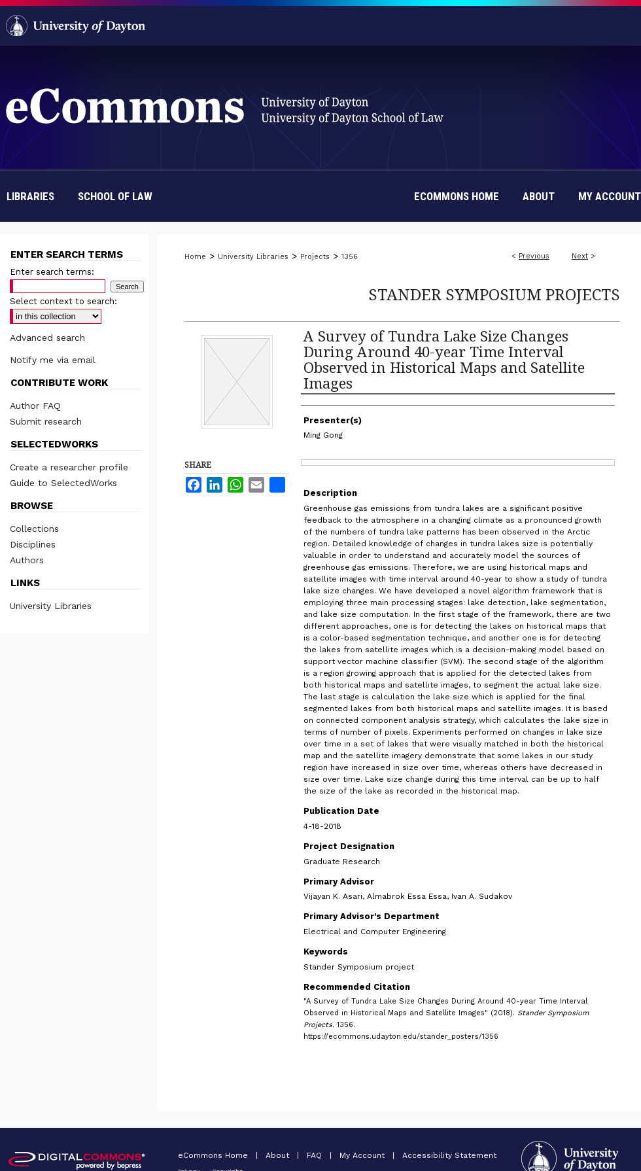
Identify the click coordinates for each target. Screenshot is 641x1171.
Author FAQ (35, 405)
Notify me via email (52, 360)
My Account (363, 1155)
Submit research (46, 421)
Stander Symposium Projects (494, 294)
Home (195, 257)
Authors (27, 560)
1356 (349, 257)
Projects (315, 257)
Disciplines (33, 544)
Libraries (30, 196)
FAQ (315, 1155)
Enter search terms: (52, 272)
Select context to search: (63, 301)
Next (580, 256)
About (279, 1155)
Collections (34, 528)
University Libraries (253, 257)
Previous (534, 256)
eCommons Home (214, 1155)
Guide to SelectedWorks (63, 483)
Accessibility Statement (449, 1155)
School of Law (115, 196)
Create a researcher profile (69, 467)
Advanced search (47, 337)
